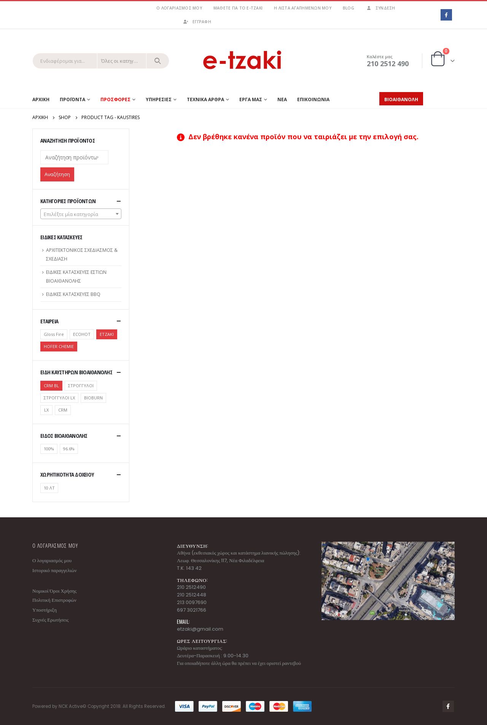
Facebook (448, 706)
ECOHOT (82, 334)
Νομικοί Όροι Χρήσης (54, 591)
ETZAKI (107, 334)
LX (46, 410)
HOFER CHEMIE (59, 346)
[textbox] (81, 214)
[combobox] (80, 213)
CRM (62, 410)
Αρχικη (40, 99)
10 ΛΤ (49, 488)
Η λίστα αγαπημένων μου (302, 8)
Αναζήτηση (57, 174)
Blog (348, 8)
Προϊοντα (72, 99)
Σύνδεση (380, 8)
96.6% (69, 449)
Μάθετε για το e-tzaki (238, 8)
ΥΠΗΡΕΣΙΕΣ (159, 99)
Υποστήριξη (44, 610)
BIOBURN (93, 398)
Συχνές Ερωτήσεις (50, 619)
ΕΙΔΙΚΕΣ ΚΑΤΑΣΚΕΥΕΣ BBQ (73, 294)
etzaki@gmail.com (200, 629)
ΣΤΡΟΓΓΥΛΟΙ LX (59, 398)
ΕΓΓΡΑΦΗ (197, 21)
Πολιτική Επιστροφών (54, 600)
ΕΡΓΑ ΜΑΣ (250, 99)
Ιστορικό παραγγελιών (54, 570)
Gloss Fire (54, 334)
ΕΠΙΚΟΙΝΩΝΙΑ (313, 99)
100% (49, 449)
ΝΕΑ (282, 99)
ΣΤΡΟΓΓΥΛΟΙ (81, 385)
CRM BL (51, 385)
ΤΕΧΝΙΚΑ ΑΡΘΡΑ (205, 99)
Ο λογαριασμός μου (179, 8)
